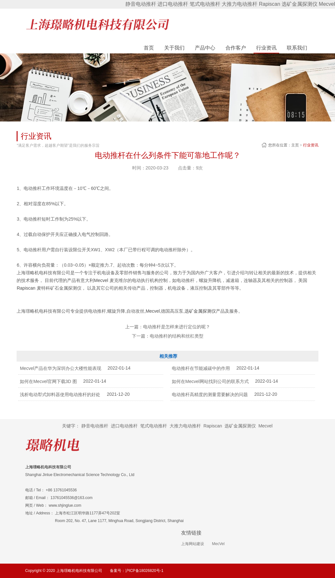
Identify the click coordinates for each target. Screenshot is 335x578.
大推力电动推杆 (239, 4)
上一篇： (167, 326)
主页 (295, 145)
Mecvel (327, 4)
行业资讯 (310, 145)
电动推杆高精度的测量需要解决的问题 (210, 394)
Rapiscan (269, 4)
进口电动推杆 (172, 4)
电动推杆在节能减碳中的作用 (201, 368)
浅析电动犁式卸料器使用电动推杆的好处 (60, 394)
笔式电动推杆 (205, 4)
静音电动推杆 (141, 4)
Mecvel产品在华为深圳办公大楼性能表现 (60, 368)
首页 (149, 48)
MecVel (218, 544)
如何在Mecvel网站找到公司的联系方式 (210, 381)
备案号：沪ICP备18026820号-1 (137, 570)
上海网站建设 (192, 544)
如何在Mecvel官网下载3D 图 (48, 381)
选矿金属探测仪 (299, 4)
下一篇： (167, 336)
